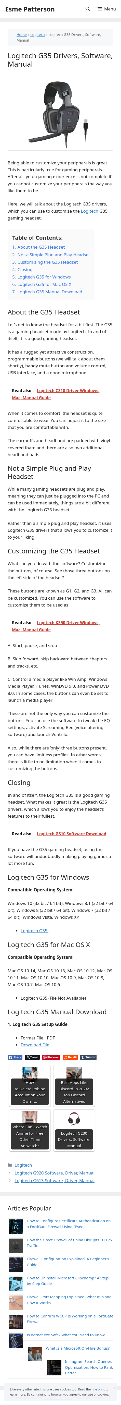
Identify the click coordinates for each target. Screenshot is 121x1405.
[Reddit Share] (70, 1057)
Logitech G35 (34, 931)
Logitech (37, 34)
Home (22, 34)
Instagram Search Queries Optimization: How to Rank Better (89, 1367)
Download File (35, 1045)
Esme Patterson (30, 9)
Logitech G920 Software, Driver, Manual (55, 1173)
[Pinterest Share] (51, 1057)
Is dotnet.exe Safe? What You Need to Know (66, 1334)
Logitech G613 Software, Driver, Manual (55, 1180)
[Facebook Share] (15, 1057)
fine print (98, 1389)
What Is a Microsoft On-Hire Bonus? (78, 1348)
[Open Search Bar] (88, 9)
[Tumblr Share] (88, 1057)
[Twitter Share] (32, 1057)
